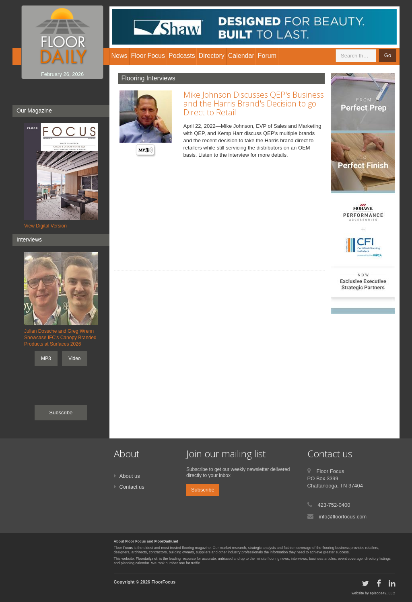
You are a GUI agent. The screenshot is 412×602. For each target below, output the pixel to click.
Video (74, 358)
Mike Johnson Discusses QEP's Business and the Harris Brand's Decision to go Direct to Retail (253, 103)
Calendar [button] (241, 55)
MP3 (46, 358)
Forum (267, 55)
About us (129, 476)
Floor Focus (123, 548)
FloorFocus (163, 581)
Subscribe (60, 413)
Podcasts (182, 55)
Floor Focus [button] (148, 55)
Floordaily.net (146, 559)
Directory (212, 55)
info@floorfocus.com (343, 517)
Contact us (131, 487)
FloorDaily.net (166, 541)
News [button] (119, 55)
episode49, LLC (382, 593)
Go (387, 55)
